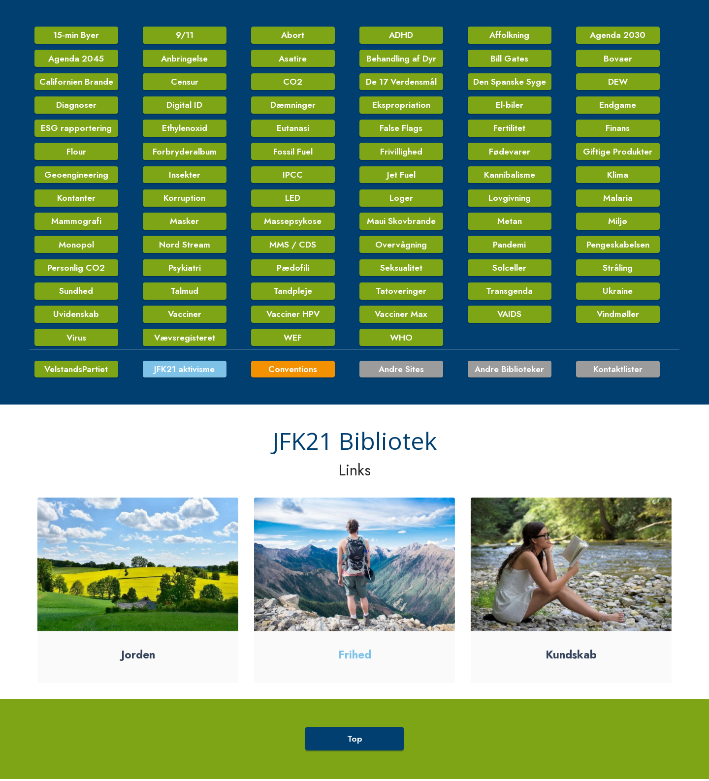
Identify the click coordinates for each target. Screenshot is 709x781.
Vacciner (184, 316)
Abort (293, 35)
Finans (618, 129)
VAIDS (509, 316)
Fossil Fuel (293, 152)
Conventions (292, 382)
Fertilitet (509, 129)
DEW (618, 82)
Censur (184, 82)
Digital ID (184, 105)
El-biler (509, 105)
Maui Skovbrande (401, 222)
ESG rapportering (76, 129)
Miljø (617, 222)
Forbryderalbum (185, 152)
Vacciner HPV (293, 316)
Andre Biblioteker (510, 382)
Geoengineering (76, 175)
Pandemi (509, 246)
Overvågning (401, 246)
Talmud (184, 292)
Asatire (293, 58)
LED (292, 198)
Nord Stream (184, 246)
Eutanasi (293, 129)
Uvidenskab (76, 316)
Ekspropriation (401, 105)
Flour (76, 152)
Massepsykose (293, 222)
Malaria (618, 198)
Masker (184, 222)
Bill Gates (509, 58)
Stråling (618, 269)
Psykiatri (184, 269)
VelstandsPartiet (76, 382)
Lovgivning (509, 198)
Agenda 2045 (76, 58)
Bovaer (618, 58)
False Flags (401, 129)
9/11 (184, 35)
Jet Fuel (401, 175)
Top (354, 752)
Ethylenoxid (184, 129)
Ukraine (618, 292)
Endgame (617, 105)
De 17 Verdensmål (401, 82)
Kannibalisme (509, 175)
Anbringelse (184, 58)
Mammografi (76, 222)
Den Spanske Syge (509, 82)
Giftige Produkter (617, 152)
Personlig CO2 (76, 269)
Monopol (76, 246)
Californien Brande (76, 82)
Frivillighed (401, 152)
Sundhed (76, 292)
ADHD (401, 35)
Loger (401, 198)
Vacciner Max (401, 316)
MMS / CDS (292, 246)
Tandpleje (292, 292)
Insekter (184, 175)
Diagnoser (76, 105)
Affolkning (509, 35)
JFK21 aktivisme (184, 382)
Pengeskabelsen (617, 246)
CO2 (292, 82)
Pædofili (293, 269)
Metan (509, 222)
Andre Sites (401, 382)
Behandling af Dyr (401, 58)
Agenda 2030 (618, 35)
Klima (617, 175)
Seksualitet (401, 269)
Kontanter (76, 198)
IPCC (293, 175)
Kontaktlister (618, 382)
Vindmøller (617, 316)
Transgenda (509, 292)
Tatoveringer (401, 292)
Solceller (509, 269)
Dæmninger (293, 105)
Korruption (184, 198)
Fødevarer (509, 152)
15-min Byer (76, 35)
